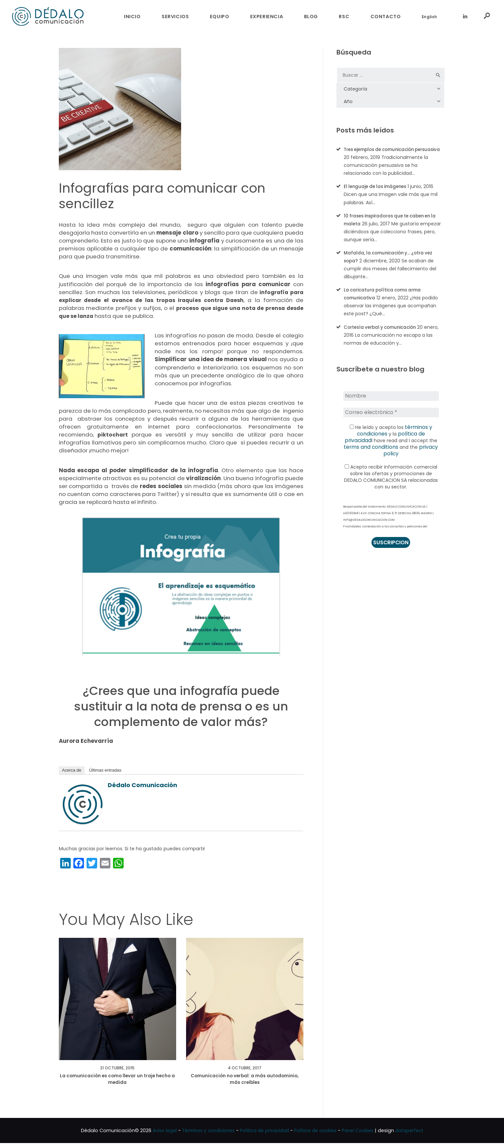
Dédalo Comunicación (142, 785)
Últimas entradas (105, 770)
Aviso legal (158, 1134)
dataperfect (416, 1134)
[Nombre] (391, 403)
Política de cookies (318, 1134)
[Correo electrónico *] (391, 419)
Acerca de (72, 770)
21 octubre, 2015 (117, 1069)
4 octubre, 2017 (244, 1069)
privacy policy (413, 453)
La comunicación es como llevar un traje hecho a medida (117, 1082)
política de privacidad (410, 440)
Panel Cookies (362, 1134)
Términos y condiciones (204, 1134)
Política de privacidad (264, 1134)
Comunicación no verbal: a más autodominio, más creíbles (245, 1082)
